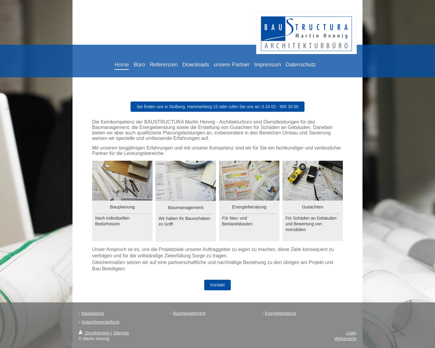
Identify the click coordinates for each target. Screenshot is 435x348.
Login (351, 332)
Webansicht (345, 338)
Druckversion (95, 332)
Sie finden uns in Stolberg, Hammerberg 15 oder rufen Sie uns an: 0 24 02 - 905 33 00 (217, 106)
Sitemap (121, 332)
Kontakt (217, 284)
